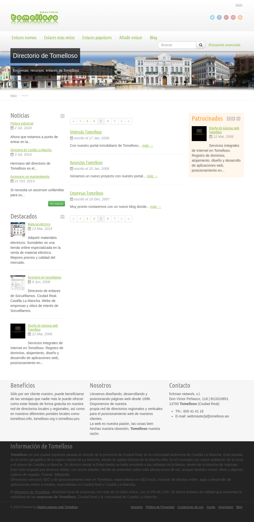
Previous (228, 118)
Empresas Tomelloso (86, 192)
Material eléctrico (39, 224)
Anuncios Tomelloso (86, 162)
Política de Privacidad (160, 507)
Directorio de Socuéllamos (44, 277)
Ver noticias (56, 203)
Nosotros (137, 507)
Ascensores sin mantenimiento (29, 177)
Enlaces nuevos (24, 37)
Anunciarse (225, 507)
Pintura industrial (21, 123)
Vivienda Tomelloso (86, 131)
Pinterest (234, 17)
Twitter (213, 17)
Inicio (238, 5)
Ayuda (211, 507)
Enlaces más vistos (59, 37)
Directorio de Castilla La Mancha (31, 150)
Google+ (227, 17)
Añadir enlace (130, 37)
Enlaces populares (97, 37)
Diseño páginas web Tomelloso (57, 507)
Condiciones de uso (190, 507)
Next (233, 118)
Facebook (220, 17)
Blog (153, 37)
